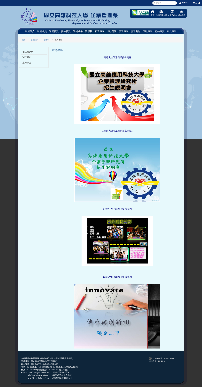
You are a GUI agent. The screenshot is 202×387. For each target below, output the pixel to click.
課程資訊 (54, 31)
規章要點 (135, 31)
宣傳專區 (26, 62)
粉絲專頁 (160, 31)
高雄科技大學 (161, 13)
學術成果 (78, 31)
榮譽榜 (88, 31)
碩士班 (46, 40)
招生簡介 (26, 57)
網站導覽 (181, 13)
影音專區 (123, 31)
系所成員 (42, 31)
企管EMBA (172, 13)
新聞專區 (99, 31)
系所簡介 (30, 31)
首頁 (153, 13)
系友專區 (172, 31)
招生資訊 (66, 31)
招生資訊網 (27, 51)
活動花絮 (111, 31)
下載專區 (148, 31)
